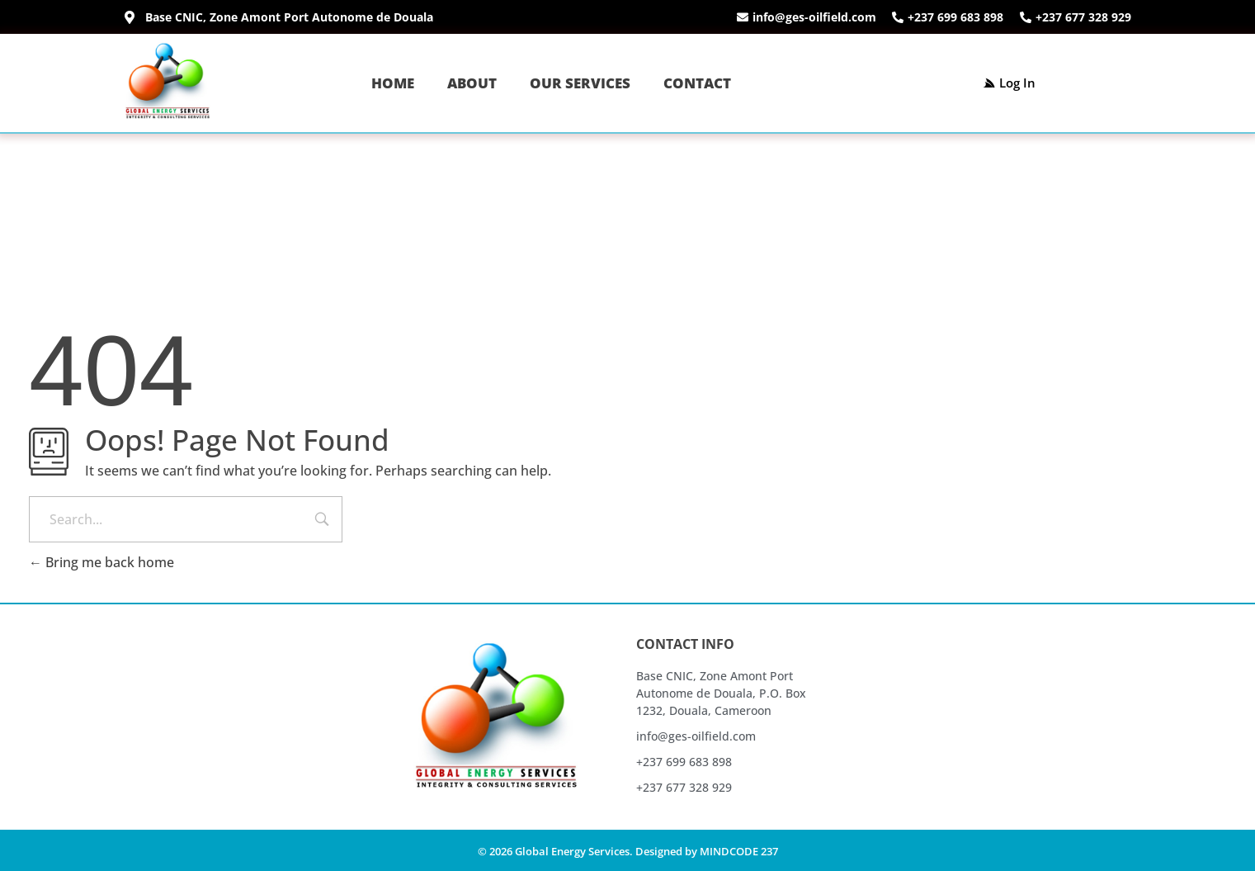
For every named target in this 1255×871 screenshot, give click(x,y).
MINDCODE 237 (739, 851)
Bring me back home (101, 562)
